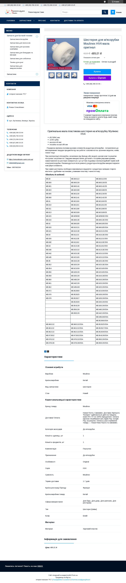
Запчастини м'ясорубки (19, 39)
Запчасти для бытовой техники (19, 36)
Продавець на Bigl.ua (63, 577)
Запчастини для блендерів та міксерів (21, 54)
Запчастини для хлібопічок (20, 58)
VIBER (40, 566)
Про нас (42, 20)
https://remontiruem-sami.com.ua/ (21, 159)
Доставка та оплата (74, 20)
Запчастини (25, 20)
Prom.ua (75, 575)
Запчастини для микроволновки (16, 67)
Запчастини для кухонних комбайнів (20, 48)
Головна (11, 20)
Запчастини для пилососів (20, 43)
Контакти (55, 20)
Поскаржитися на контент (61, 580)
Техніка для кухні (16, 62)
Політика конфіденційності (80, 580)
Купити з (97, 78)
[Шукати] (105, 12)
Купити (97, 72)
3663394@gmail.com (16, 163)
